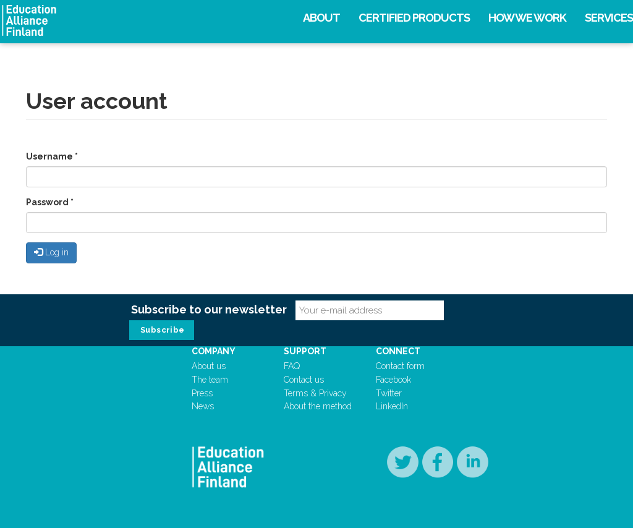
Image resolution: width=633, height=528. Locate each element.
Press (202, 393)
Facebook (393, 380)
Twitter (389, 393)
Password (50, 202)
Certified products (414, 17)
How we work (527, 17)
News (203, 406)
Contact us (304, 380)
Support (305, 351)
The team (210, 380)
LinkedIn (392, 406)
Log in (51, 252)
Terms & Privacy (315, 393)
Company (214, 351)
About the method (318, 406)
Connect (398, 351)
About (321, 17)
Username (52, 156)
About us (209, 366)
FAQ (292, 366)
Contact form (400, 366)
